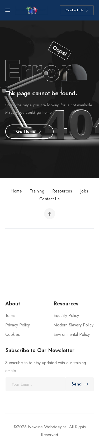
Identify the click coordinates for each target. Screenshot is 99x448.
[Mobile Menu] (7, 10)
